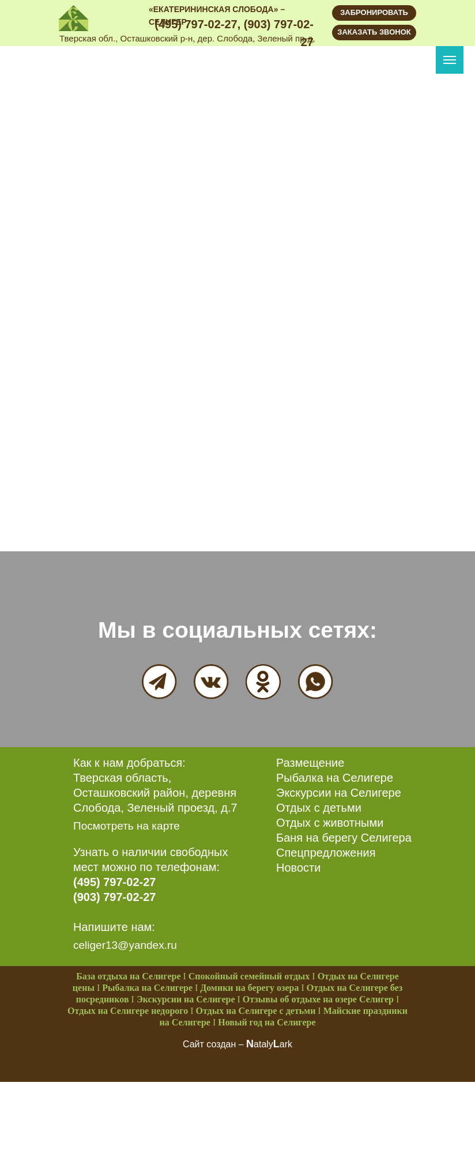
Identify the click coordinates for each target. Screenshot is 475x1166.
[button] (374, 32)
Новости (298, 867)
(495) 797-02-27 (114, 882)
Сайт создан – (214, 1044)
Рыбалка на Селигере (334, 777)
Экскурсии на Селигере (338, 792)
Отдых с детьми (318, 807)
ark (286, 1044)
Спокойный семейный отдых (249, 976)
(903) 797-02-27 (114, 897)
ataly (263, 1044)
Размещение (310, 762)
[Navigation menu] (449, 60)
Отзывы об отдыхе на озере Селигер (318, 999)
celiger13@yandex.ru (125, 945)
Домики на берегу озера (249, 988)
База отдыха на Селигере (128, 976)
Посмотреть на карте (126, 826)
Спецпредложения (326, 852)
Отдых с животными (329, 822)
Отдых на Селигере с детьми (256, 1011)
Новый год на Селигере (266, 1022)
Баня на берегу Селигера (344, 837)
